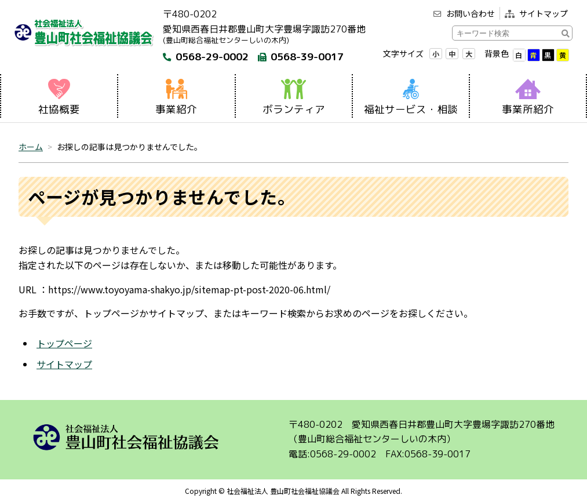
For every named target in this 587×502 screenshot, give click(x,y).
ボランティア (293, 98)
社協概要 (59, 98)
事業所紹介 (528, 98)
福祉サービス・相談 (411, 98)
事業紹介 (176, 98)
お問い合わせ (464, 13)
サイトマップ (536, 13)
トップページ (64, 343)
